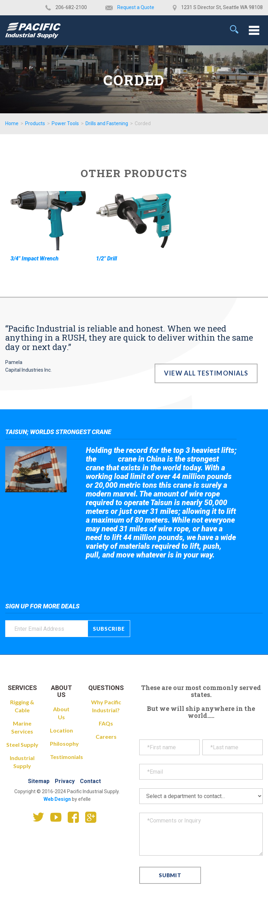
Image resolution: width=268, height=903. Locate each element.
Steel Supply (22, 744)
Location (61, 730)
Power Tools (65, 123)
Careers (106, 736)
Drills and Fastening (106, 123)
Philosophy (64, 743)
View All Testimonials (206, 373)
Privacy (65, 781)
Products (35, 123)
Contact (90, 781)
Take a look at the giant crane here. (134, 574)
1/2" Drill (106, 258)
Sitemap (39, 781)
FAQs (106, 723)
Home (11, 123)
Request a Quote (135, 7)
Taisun (107, 459)
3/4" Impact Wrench (34, 258)
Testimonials (66, 756)
